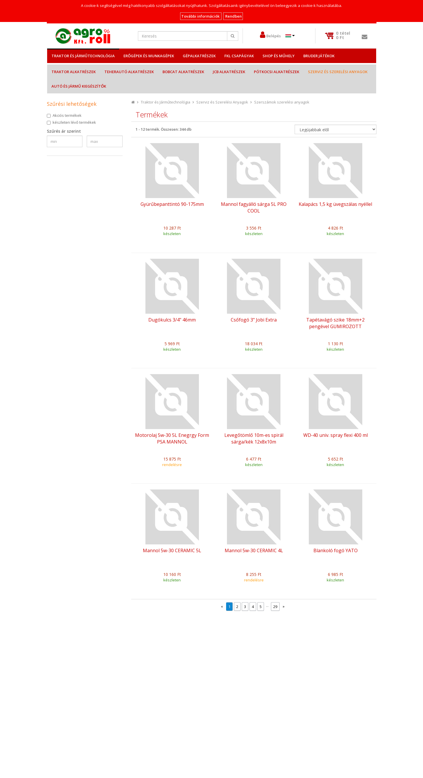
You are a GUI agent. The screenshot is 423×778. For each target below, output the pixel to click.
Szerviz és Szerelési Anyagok (337, 71)
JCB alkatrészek (229, 71)
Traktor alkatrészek (73, 71)
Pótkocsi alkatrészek (276, 71)
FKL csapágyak (239, 55)
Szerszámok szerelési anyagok (281, 102)
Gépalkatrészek (199, 55)
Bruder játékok (319, 55)
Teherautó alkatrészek (129, 71)
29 (275, 606)
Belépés (273, 35)
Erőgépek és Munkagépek (148, 55)
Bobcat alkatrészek (183, 71)
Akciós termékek (67, 115)
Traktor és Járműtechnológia (83, 55)
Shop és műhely (279, 55)
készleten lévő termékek (74, 122)
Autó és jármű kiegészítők (78, 86)
